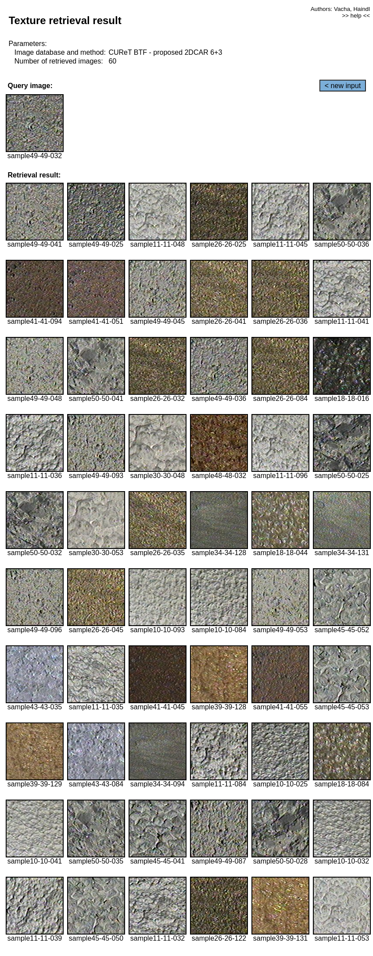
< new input (343, 85)
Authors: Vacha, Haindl (340, 9)
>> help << (356, 15)
